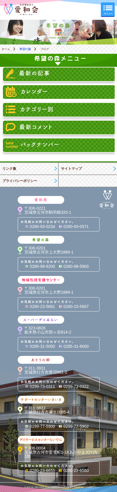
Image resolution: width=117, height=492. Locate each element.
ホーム (5, 49)
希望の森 (25, 49)
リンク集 (9, 169)
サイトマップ (71, 169)
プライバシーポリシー (19, 181)
